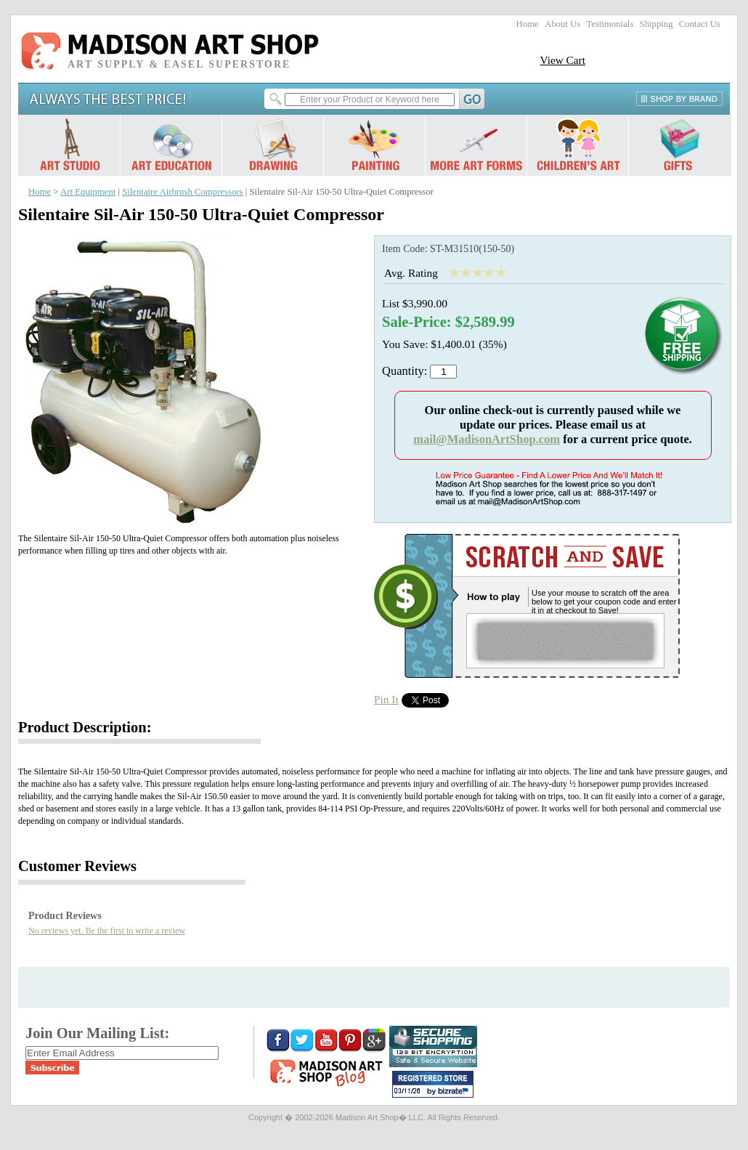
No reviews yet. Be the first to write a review (106, 931)
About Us (562, 24)
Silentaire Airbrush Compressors (182, 192)
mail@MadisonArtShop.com (486, 439)
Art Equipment (87, 192)
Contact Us (699, 24)
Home (527, 24)
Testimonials (609, 24)
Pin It (386, 699)
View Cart (562, 60)
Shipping (656, 24)
